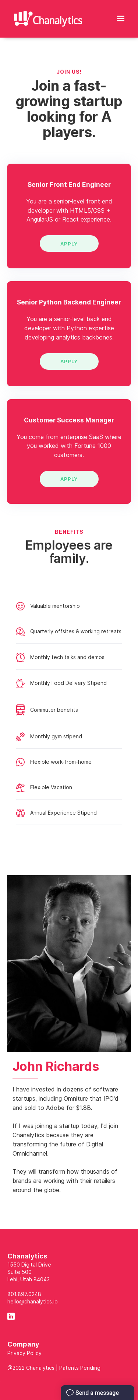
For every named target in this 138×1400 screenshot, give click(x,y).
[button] (120, 16)
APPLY (69, 244)
